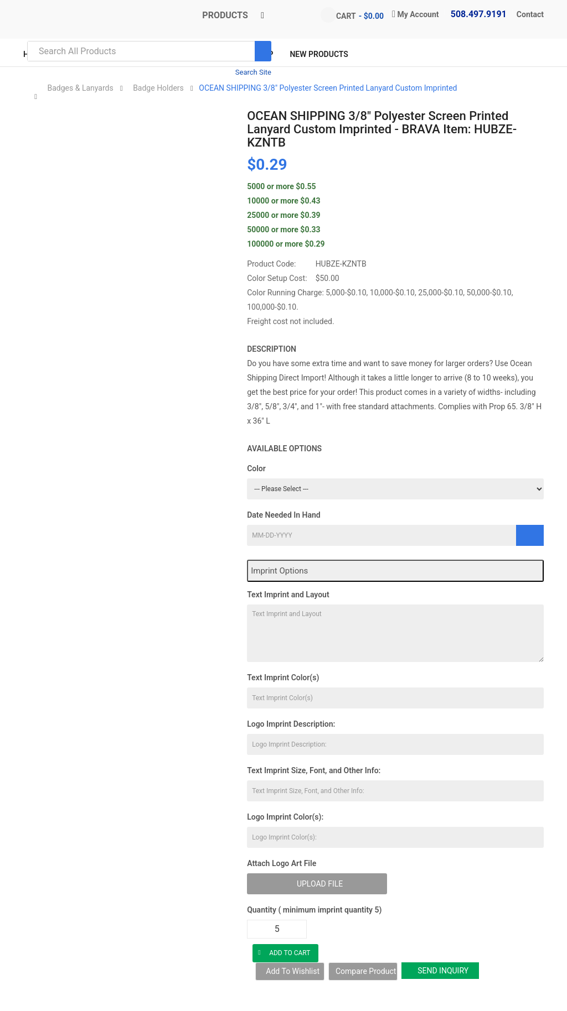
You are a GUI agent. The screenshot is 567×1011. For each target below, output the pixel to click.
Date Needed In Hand (284, 514)
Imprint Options (279, 571)
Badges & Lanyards (80, 88)
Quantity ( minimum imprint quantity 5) (314, 909)
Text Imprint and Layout (288, 594)
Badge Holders (158, 88)
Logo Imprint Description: (291, 724)
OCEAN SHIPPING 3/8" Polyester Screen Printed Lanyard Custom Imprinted (328, 88)
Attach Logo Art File (281, 863)
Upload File (320, 883)
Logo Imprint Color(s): (285, 816)
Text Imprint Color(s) (283, 677)
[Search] (263, 51)
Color (256, 468)
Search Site (253, 72)
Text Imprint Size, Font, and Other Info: (313, 770)
